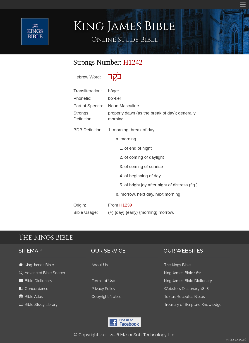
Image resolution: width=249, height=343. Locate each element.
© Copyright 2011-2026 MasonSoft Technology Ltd (124, 334)
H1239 (125, 205)
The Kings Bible (177, 265)
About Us (99, 265)
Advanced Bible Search (42, 272)
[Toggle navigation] (243, 4)
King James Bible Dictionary (188, 280)
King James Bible (37, 265)
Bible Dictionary (36, 280)
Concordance (34, 288)
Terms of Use (103, 280)
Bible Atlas (31, 296)
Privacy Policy (103, 288)
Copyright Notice (106, 296)
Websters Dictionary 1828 (186, 288)
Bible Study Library (38, 304)
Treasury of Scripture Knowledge (193, 304)
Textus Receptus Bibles (184, 296)
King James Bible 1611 (183, 272)
